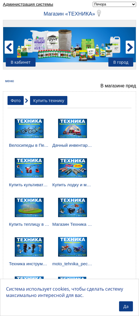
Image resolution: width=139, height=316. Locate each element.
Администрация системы (28, 4)
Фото (16, 100)
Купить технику (48, 100)
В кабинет (21, 62)
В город (120, 62)
